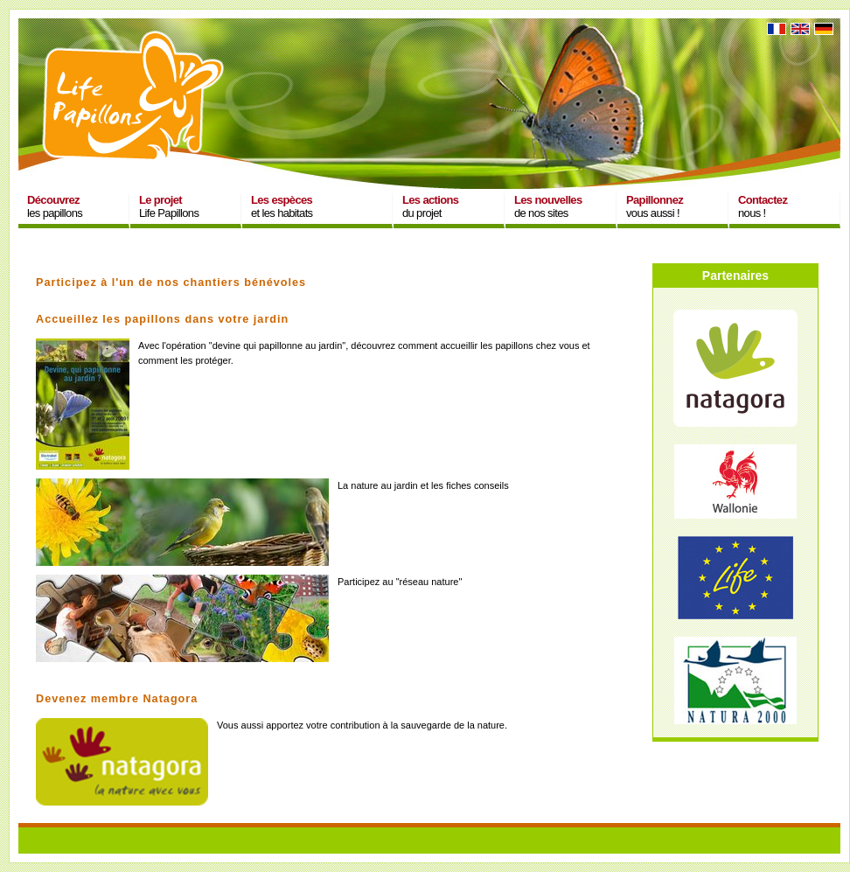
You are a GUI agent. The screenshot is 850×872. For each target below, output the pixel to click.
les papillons (54, 206)
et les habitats (281, 206)
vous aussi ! (654, 206)
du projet (430, 206)
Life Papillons (169, 206)
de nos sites (548, 206)
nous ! (762, 206)
